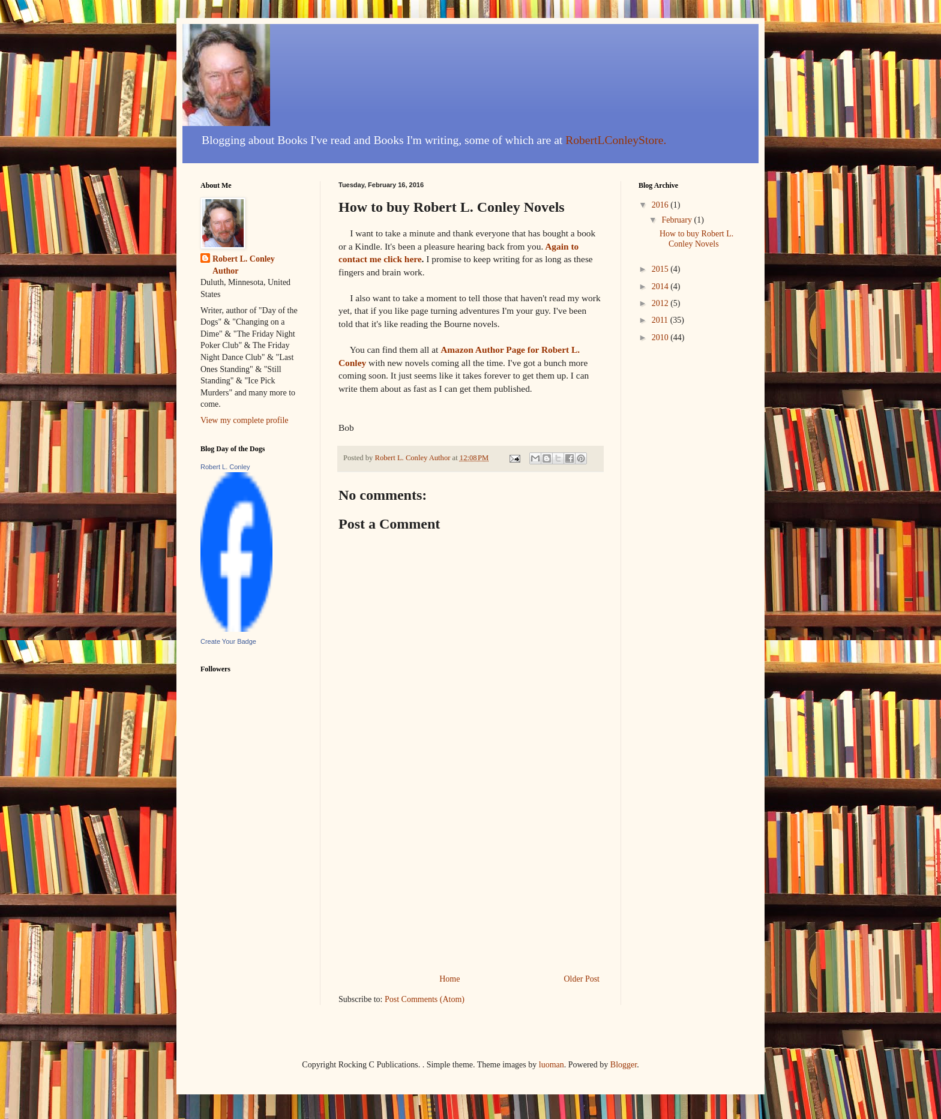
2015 (661, 269)
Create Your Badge (228, 641)
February (677, 219)
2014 (661, 286)
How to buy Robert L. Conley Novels (696, 238)
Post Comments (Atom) (424, 999)
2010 (661, 337)
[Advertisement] (470, 881)
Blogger (623, 1064)
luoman (551, 1064)
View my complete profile (244, 420)
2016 (661, 204)
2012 (661, 303)
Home (449, 978)
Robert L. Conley (225, 466)
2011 (661, 320)
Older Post (582, 978)
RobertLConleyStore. (615, 140)
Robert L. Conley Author (243, 264)
